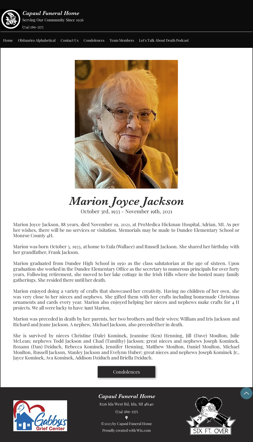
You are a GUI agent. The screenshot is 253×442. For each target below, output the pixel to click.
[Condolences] (126, 372)
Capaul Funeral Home (50, 13)
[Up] (246, 393)
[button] (36, 40)
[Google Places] (126, 417)
